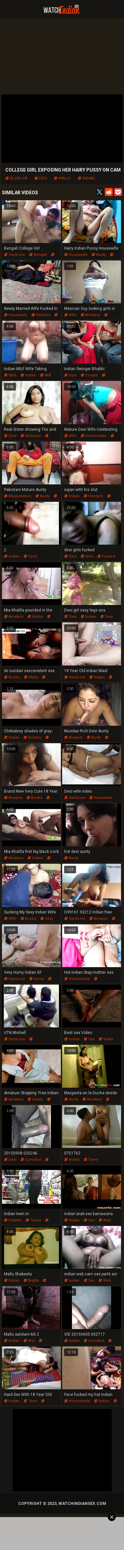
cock (30, 556)
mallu (62, 178)
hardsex (40, 315)
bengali (38, 255)
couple (89, 375)
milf (45, 375)
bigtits (31, 1280)
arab (105, 1220)
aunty (99, 255)
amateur (90, 315)
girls (87, 556)
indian (86, 178)
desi (40, 178)
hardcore (14, 255)
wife (70, 315)
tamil (91, 1159)
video (106, 1039)
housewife (76, 255)
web (105, 1280)
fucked (106, 556)
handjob (93, 496)
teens (33, 1220)
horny (36, 979)
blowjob (16, 178)
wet (29, 1341)
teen (30, 1401)
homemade (93, 436)
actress (32, 737)
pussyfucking (81, 981)
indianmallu (25, 679)
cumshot (31, 1159)
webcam (31, 436)
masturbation (17, 496)
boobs (12, 677)
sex (89, 1039)
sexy (106, 616)
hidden (12, 1220)
